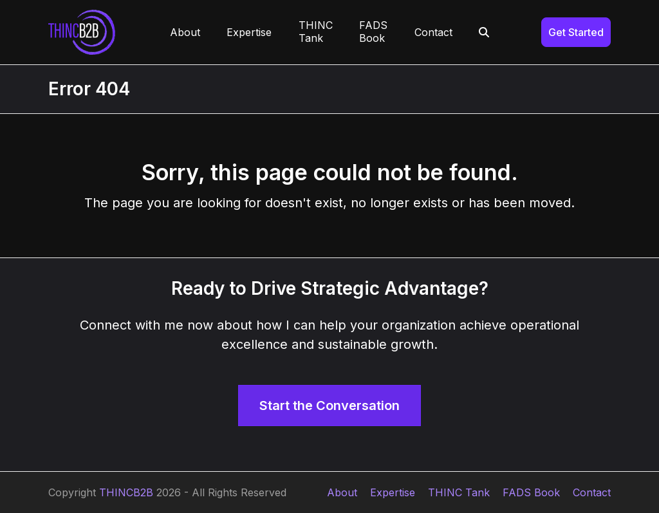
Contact (592, 492)
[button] (484, 32)
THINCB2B (126, 492)
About (342, 492)
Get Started (576, 32)
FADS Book (531, 492)
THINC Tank (459, 492)
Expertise (392, 492)
